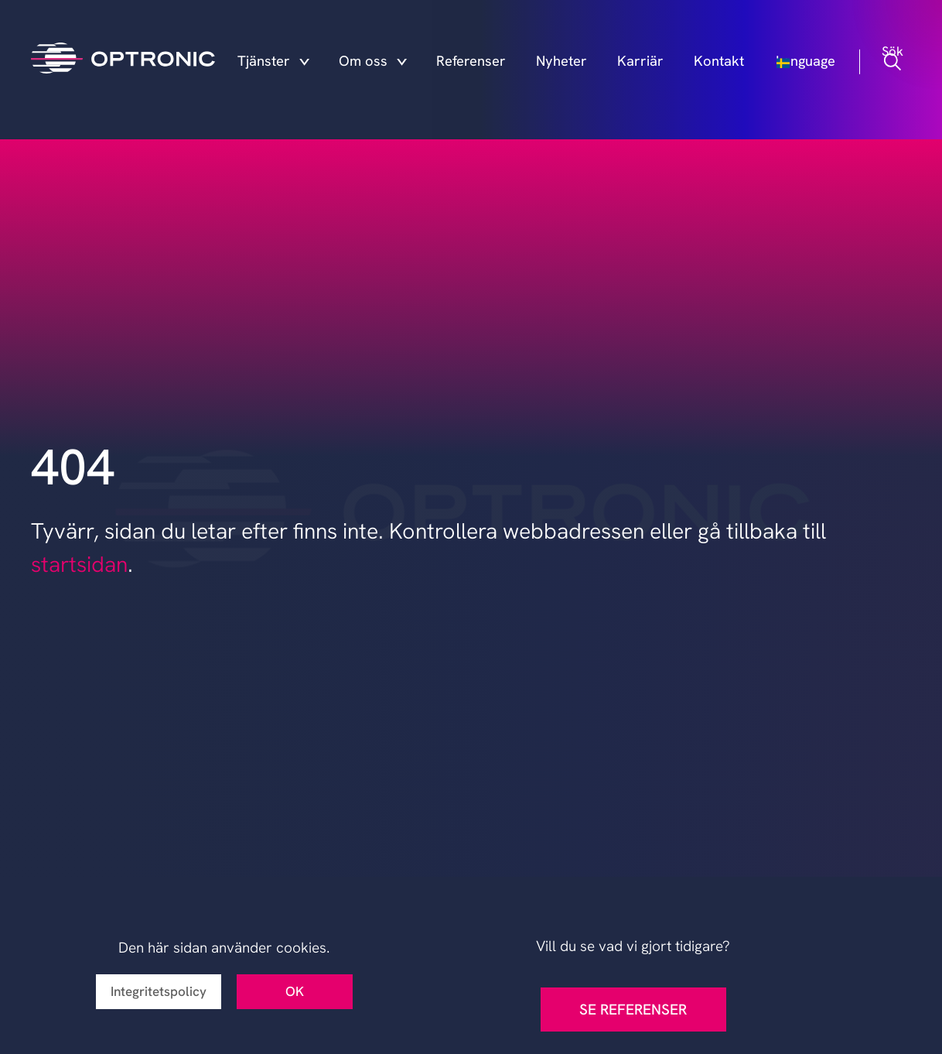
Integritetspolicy (158, 991)
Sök (895, 63)
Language (816, 63)
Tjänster (320, 63)
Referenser (498, 63)
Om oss (405, 63)
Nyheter (578, 63)
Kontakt (717, 63)
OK (294, 991)
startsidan (79, 564)
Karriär (647, 63)
